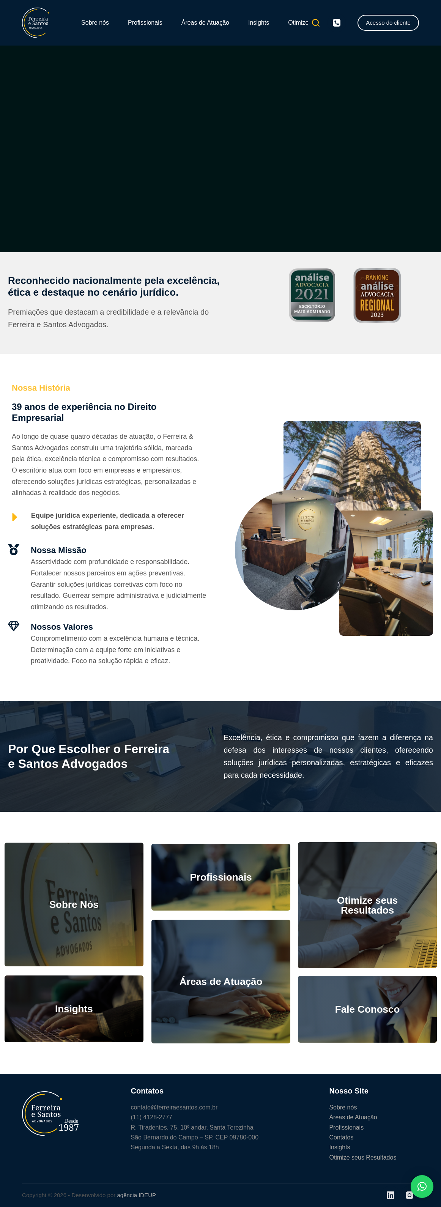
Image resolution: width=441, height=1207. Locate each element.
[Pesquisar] (316, 23)
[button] (422, 1186)
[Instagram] (409, 1195)
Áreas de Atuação (205, 22)
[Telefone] (336, 22)
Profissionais (145, 22)
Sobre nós (95, 22)
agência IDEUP (136, 1195)
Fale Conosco (367, 1009)
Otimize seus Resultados (367, 905)
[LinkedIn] (390, 1195)
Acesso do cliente (388, 22)
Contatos (341, 1137)
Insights (258, 22)
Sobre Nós (74, 904)
